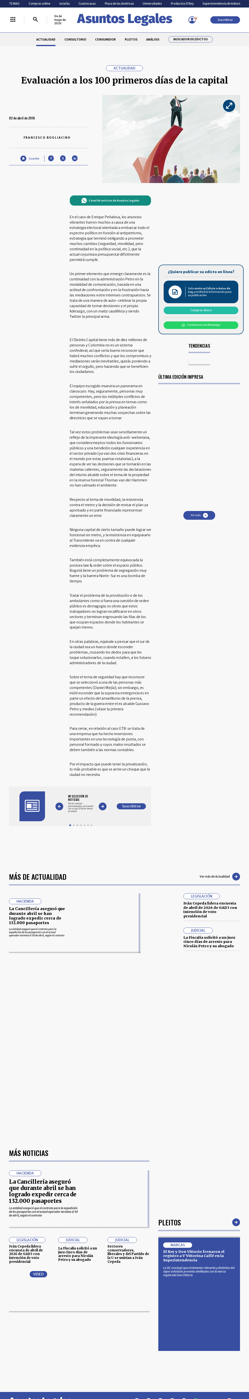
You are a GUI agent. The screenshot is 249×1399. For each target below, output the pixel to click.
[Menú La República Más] (13, 20)
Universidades (152, 3)
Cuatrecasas (87, 3)
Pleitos (169, 1222)
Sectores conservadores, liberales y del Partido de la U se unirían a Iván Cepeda (128, 1254)
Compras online (39, 3)
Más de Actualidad (37, 876)
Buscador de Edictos (190, 39)
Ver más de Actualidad (220, 876)
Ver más (199, 515)
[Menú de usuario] (192, 19)
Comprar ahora (201, 310)
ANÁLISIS (152, 39)
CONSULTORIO (75, 39)
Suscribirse (225, 20)
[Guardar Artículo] (30, 158)
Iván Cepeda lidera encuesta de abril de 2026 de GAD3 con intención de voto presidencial (210, 909)
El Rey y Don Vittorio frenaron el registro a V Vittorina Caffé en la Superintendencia (193, 1255)
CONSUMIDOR (105, 39)
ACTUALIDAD (45, 39)
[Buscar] (35, 20)
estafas (64, 3)
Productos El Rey (182, 3)
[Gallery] (81, 804)
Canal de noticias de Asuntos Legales (110, 200)
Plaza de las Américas (119, 3)
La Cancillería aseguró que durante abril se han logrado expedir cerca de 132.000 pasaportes (37, 915)
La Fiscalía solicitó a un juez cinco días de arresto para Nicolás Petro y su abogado (209, 941)
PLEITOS (131, 39)
